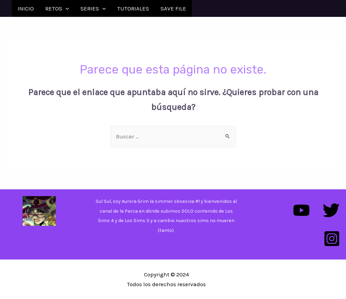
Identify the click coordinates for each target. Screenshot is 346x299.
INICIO (26, 8)
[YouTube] (301, 210)
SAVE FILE (173, 8)
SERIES (93, 8)
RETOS (57, 8)
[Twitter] (331, 210)
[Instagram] (332, 238)
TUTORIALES (133, 8)
